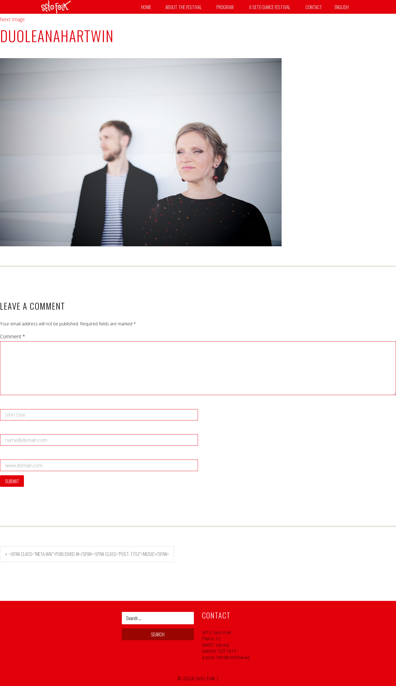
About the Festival (183, 6)
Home (146, 6)
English (342, 6)
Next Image (12, 19)
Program (224, 6)
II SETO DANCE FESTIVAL (269, 6)
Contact (314, 6)
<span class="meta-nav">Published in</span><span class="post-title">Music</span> (89, 553)
